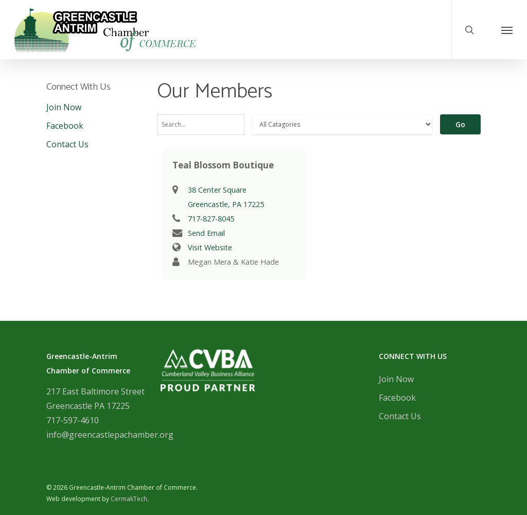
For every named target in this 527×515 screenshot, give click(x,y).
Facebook (64, 125)
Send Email (206, 233)
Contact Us (67, 144)
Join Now (63, 107)
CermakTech (129, 498)
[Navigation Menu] (507, 29)
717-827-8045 (211, 219)
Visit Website (210, 247)
